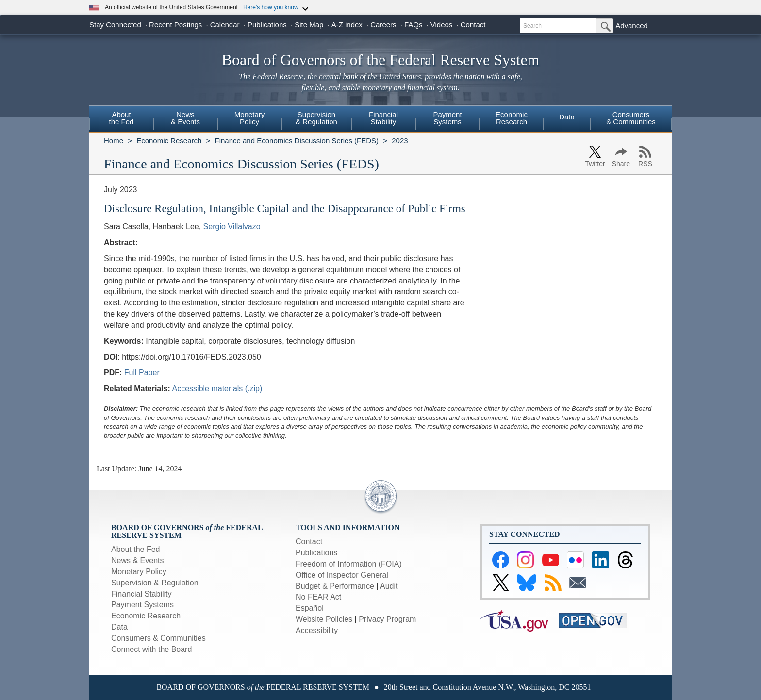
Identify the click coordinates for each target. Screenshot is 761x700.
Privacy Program (387, 619)
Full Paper (142, 372)
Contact (473, 24)
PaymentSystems (447, 118)
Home (113, 140)
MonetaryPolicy (249, 118)
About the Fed (135, 549)
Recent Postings (175, 24)
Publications (267, 24)
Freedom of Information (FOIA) (349, 564)
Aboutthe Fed (121, 118)
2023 (400, 140)
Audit (388, 586)
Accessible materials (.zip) (217, 388)
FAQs (413, 24)
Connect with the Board (151, 649)
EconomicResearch (512, 118)
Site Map (309, 24)
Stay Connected (115, 24)
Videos (441, 24)
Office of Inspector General (342, 575)
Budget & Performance (335, 586)
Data (567, 117)
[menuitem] (121, 119)
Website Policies (324, 619)
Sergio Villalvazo (232, 226)
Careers (383, 24)
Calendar (225, 24)
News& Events (185, 118)
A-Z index (347, 24)
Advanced (631, 25)
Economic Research (168, 140)
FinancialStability (383, 118)
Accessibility (317, 630)
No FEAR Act (318, 597)
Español (310, 608)
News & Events (137, 560)
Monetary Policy (138, 571)
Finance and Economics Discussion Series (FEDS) (297, 140)
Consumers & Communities (631, 118)
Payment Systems (142, 604)
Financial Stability (141, 594)
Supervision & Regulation (155, 583)
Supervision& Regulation (316, 118)
